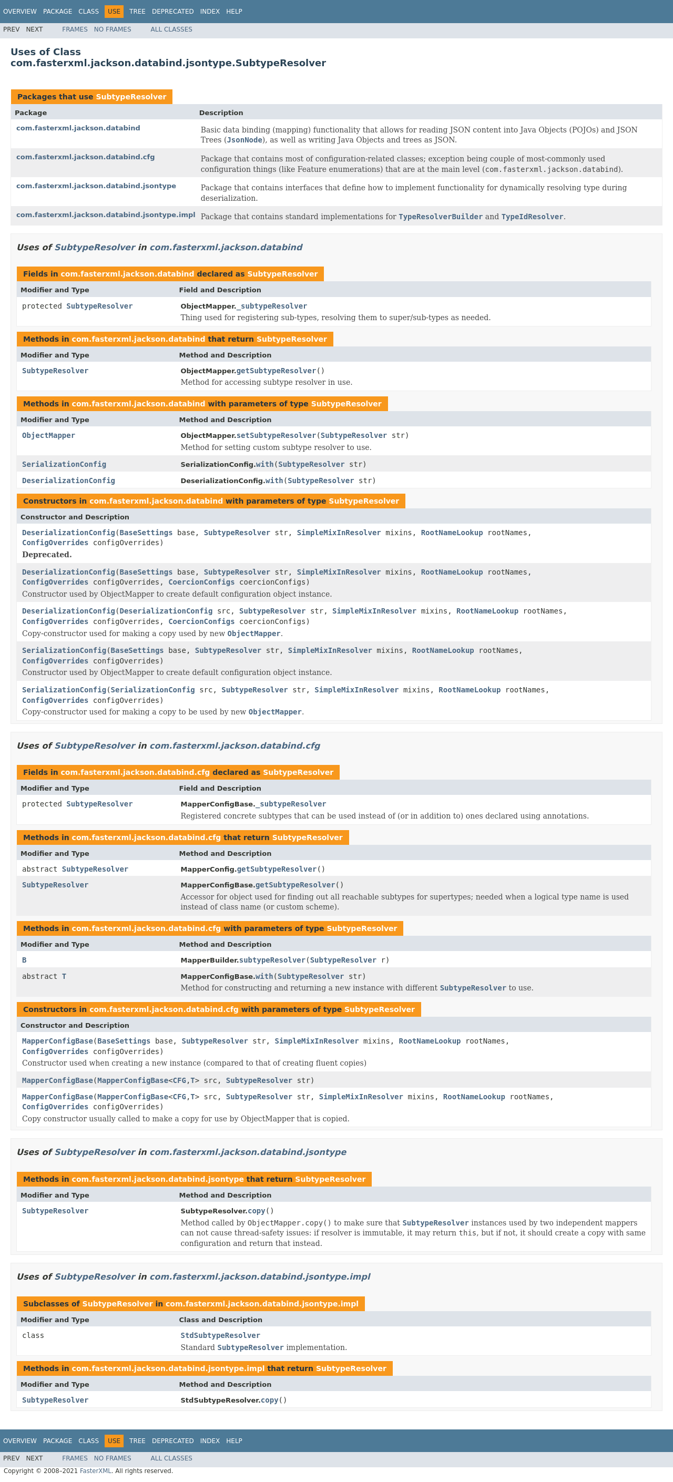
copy (257, 1211)
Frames (75, 29)
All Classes (171, 29)
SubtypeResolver (131, 97)
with (265, 464)
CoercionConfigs (201, 582)
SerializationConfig (64, 464)
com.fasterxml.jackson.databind (78, 128)
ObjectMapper (48, 435)
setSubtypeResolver (277, 435)
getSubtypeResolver (277, 370)
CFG (179, 1080)
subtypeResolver (272, 960)
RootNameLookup (452, 532)
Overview (20, 11)
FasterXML (95, 1471)
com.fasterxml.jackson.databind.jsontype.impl (106, 215)
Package (57, 11)
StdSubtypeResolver (221, 1335)
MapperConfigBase (57, 1041)
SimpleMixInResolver (339, 532)
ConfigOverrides (55, 542)
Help (234, 11)
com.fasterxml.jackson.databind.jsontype (96, 186)
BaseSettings (145, 532)
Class (88, 11)
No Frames (112, 29)
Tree (137, 11)
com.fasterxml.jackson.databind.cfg (85, 157)
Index (210, 11)
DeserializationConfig (68, 480)
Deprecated (173, 11)
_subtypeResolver (272, 306)
